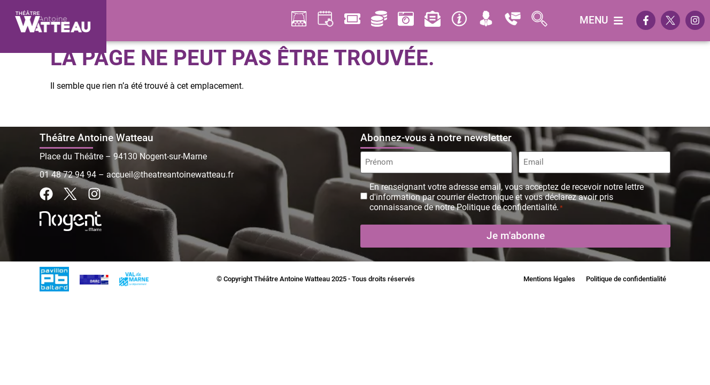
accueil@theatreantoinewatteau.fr (170, 175)
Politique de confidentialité (626, 279)
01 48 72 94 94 (68, 175)
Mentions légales (549, 279)
